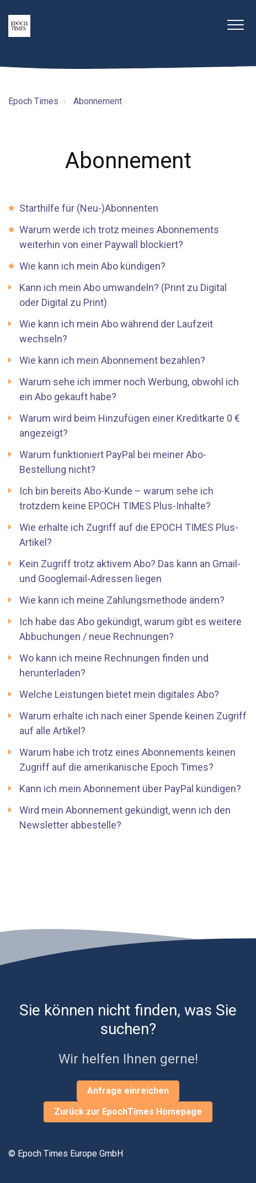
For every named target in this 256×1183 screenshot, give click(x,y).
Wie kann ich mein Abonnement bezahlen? (112, 360)
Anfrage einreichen (128, 1090)
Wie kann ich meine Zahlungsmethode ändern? (122, 600)
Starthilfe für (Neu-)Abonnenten (88, 208)
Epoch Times (33, 101)
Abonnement (97, 101)
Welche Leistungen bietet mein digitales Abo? (119, 694)
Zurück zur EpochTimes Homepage (128, 1111)
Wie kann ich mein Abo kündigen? (92, 266)
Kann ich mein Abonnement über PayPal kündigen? (130, 788)
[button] (235, 24)
